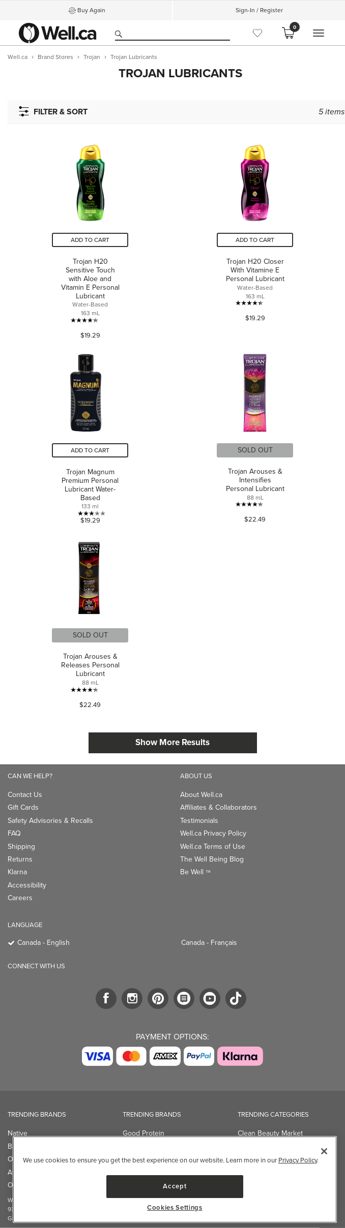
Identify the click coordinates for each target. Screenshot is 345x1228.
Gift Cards (23, 807)
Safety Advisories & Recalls (50, 820)
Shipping (21, 846)
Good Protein (143, 1133)
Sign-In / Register (259, 10)
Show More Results (172, 742)
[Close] (324, 1151)
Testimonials (199, 820)
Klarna (17, 872)
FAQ (14, 833)
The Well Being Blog (212, 859)
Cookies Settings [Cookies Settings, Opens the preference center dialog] (175, 1207)
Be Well (195, 872)
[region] (175, 1179)
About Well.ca (201, 794)
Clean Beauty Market (270, 1133)
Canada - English (43, 942)
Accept (174, 1186)
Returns (20, 859)
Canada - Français (209, 942)
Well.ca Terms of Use (212, 846)
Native (17, 1133)
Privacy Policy (297, 1160)
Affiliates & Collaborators (218, 807)
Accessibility (27, 885)
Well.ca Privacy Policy (213, 833)
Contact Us (25, 794)
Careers (20, 898)
